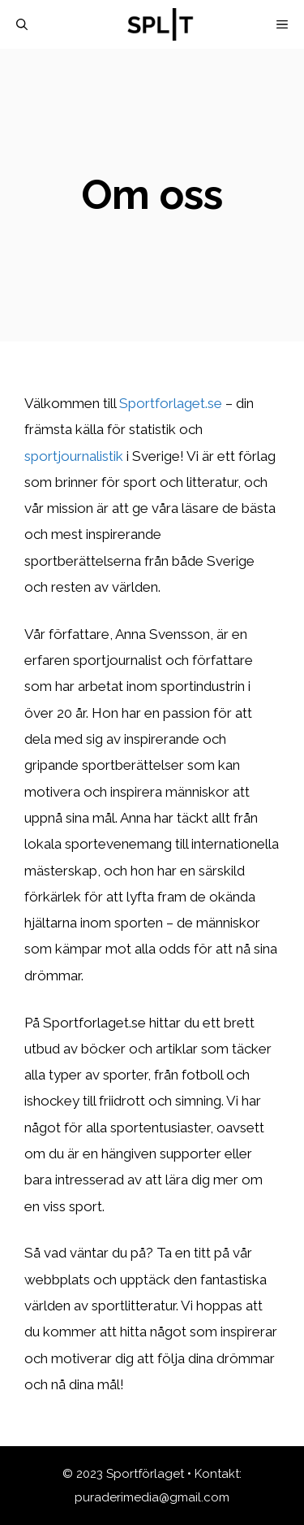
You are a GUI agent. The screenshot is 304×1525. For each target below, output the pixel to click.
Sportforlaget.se (170, 403)
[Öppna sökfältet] (22, 24)
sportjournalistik (73, 456)
